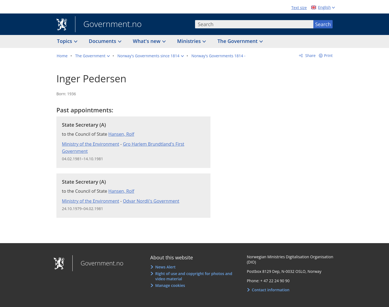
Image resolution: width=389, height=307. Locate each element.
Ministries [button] (189, 41)
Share (310, 55)
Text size (299, 7)
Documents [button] (103, 41)
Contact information (270, 289)
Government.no (108, 24)
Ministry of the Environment (90, 144)
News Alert (165, 267)
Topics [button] (65, 41)
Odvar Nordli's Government (151, 201)
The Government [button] (238, 41)
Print (328, 55)
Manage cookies (170, 285)
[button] (92, 56)
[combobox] (254, 24)
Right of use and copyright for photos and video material (193, 276)
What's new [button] (147, 41)
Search (323, 24)
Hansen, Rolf (121, 134)
